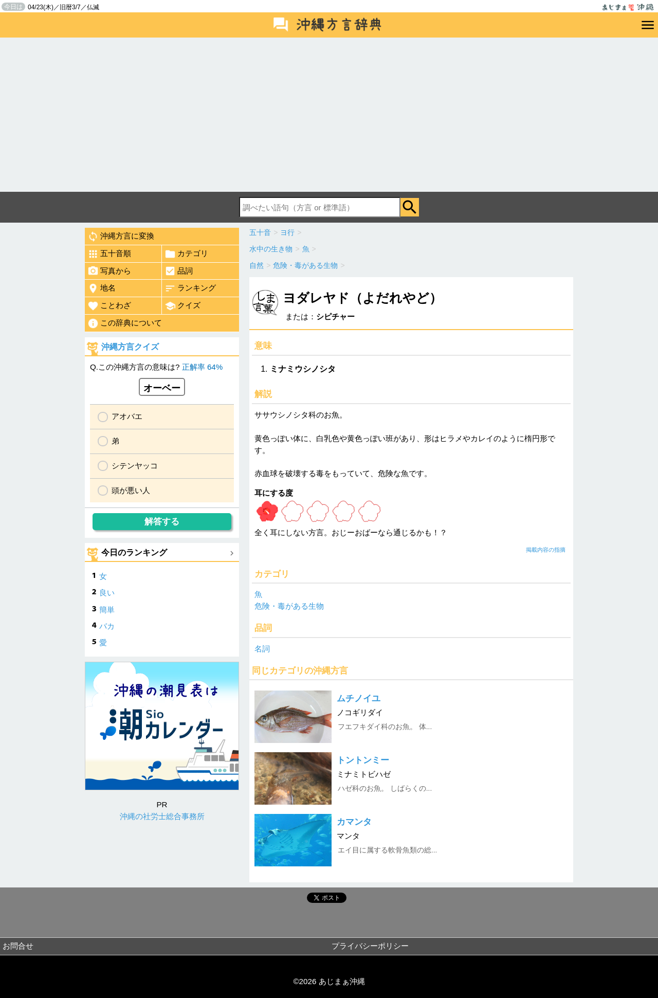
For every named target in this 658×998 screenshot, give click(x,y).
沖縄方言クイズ (130, 346)
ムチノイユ (358, 698)
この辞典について (124, 323)
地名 (101, 288)
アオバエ (127, 416)
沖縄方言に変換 (120, 236)
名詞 (262, 648)
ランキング (190, 288)
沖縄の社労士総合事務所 (162, 816)
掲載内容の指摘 (545, 550)
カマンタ (354, 822)
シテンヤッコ (135, 465)
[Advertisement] (329, 115)
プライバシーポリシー (370, 945)
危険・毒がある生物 (289, 606)
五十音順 (109, 254)
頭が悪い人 (131, 490)
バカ (107, 626)
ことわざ (109, 306)
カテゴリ (186, 254)
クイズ (182, 306)
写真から (109, 271)
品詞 (178, 271)
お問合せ (18, 945)
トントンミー (363, 760)
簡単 (107, 609)
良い (107, 592)
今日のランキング (134, 552)
